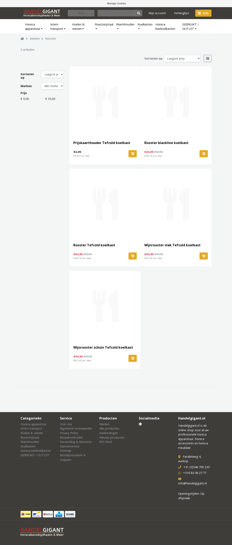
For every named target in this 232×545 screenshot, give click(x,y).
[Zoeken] (116, 13)
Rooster (50, 38)
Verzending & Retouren (76, 442)
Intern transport (56, 26)
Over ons (66, 424)
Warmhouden (125, 24)
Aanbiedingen (108, 433)
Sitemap (65, 451)
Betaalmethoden (71, 437)
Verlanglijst (181, 13)
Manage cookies (116, 3)
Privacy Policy (69, 433)
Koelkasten (145, 24)
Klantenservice (69, 446)
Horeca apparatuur (32, 26)
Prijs (24, 93)
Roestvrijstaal (104, 24)
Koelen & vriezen (78, 26)
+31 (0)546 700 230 (197, 467)
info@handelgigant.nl (192, 483)
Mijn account (157, 13)
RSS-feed (105, 442)
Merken (35, 38)
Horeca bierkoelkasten (165, 26)
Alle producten (109, 428)
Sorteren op (153, 58)
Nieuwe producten (111, 437)
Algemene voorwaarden (76, 428)
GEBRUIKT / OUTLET (190, 26)
